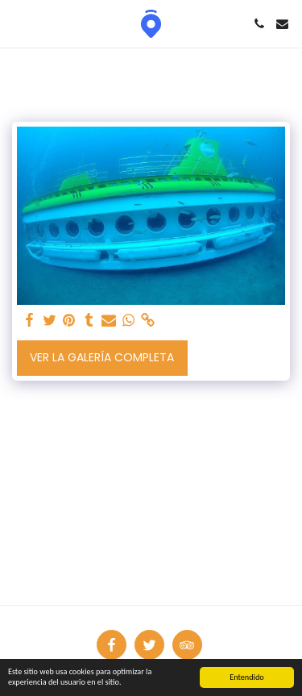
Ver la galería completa (102, 357)
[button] (17, 23)
